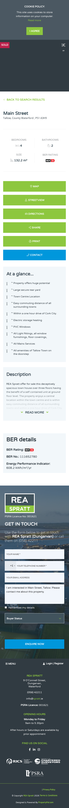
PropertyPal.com (45, 802)
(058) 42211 (28, 540)
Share (36, 227)
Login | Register (54, 663)
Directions (36, 213)
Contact (36, 255)
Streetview (36, 200)
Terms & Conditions (48, 795)
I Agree (35, 31)
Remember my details (21, 607)
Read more (34, 20)
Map (36, 186)
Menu (11, 663)
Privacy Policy (49, 790)
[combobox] (10, 566)
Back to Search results (26, 99)
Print (36, 241)
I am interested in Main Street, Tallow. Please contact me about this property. (34, 594)
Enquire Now (34, 644)
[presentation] (29, 631)
